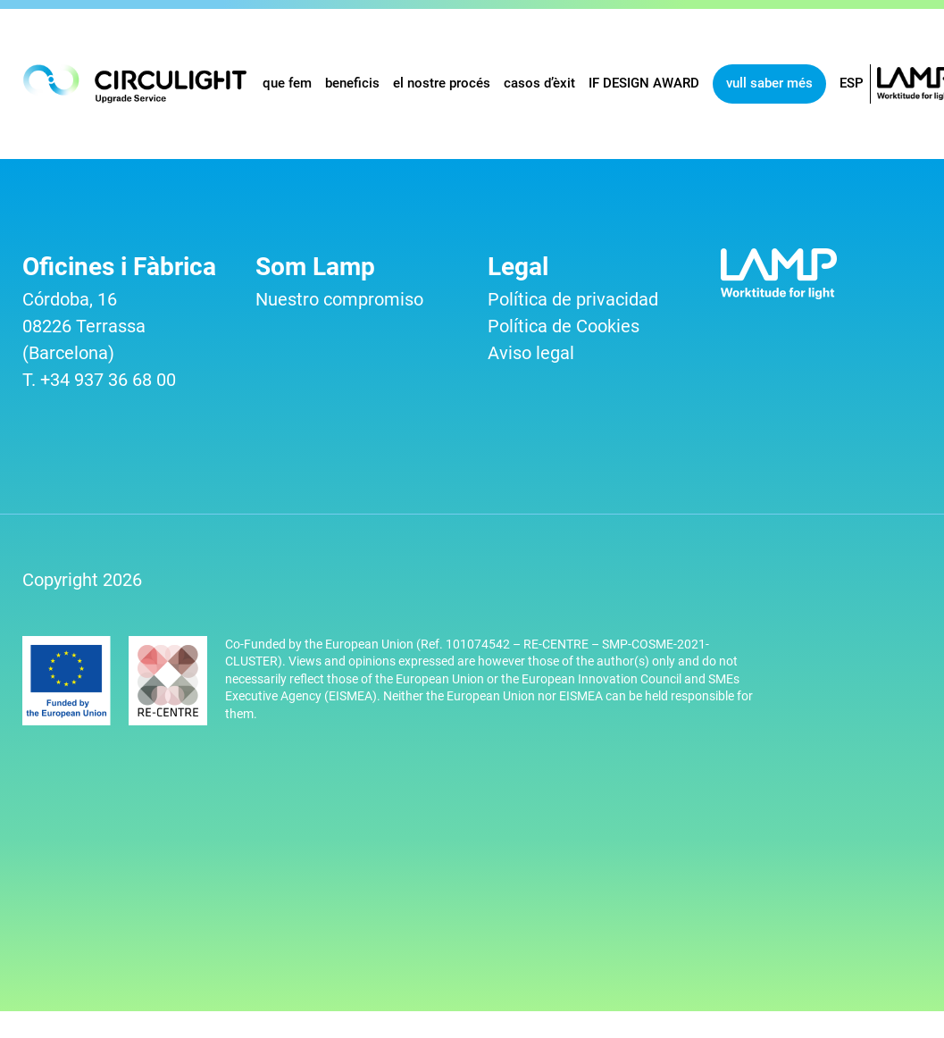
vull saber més (769, 83)
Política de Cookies (563, 326)
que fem (287, 83)
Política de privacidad (573, 299)
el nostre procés (441, 83)
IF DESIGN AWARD (644, 83)
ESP (852, 83)
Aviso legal (531, 353)
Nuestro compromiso (339, 299)
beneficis (352, 83)
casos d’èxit (539, 83)
